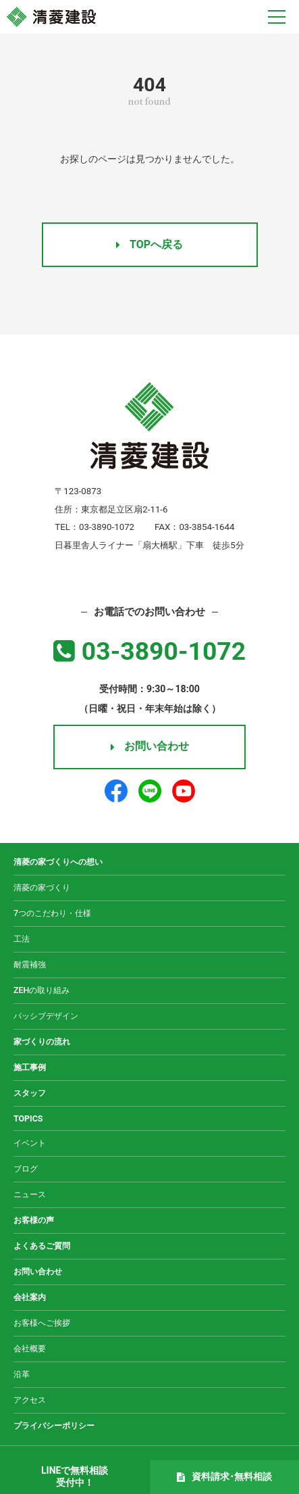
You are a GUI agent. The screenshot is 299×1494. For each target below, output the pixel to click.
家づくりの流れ (41, 1041)
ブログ (25, 1168)
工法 (21, 939)
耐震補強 (29, 964)
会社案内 (29, 1297)
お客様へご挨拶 (41, 1323)
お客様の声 (33, 1220)
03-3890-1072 (149, 651)
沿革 (21, 1374)
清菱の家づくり (41, 887)
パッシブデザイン (45, 1016)
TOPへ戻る (149, 244)
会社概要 (29, 1348)
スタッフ (29, 1093)
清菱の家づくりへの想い (58, 862)
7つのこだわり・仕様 (52, 913)
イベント (29, 1143)
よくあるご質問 (41, 1245)
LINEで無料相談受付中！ (74, 1476)
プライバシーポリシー (53, 1425)
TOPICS (28, 1118)
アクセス (29, 1400)
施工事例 (29, 1067)
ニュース (29, 1194)
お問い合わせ (150, 746)
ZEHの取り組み (41, 990)
